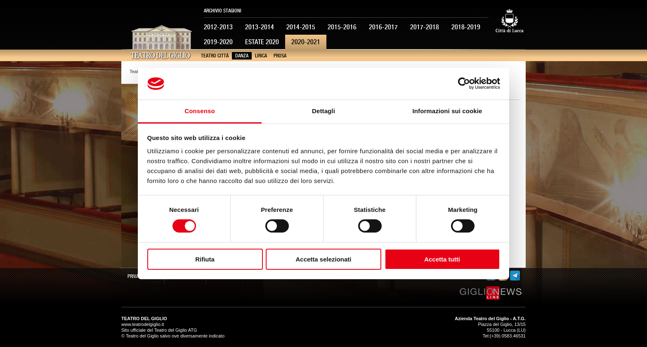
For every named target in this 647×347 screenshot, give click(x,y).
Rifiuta (205, 259)
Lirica (261, 56)
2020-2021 (305, 42)
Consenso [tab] (199, 110)
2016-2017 (383, 27)
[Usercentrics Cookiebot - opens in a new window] (464, 83)
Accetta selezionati (323, 259)
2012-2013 (218, 27)
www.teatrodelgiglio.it (142, 324)
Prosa (280, 56)
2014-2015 (300, 27)
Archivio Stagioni (222, 11)
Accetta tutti (442, 259)
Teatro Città (215, 56)
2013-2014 (259, 27)
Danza (241, 56)
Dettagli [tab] (323, 110)
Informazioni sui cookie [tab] (447, 110)
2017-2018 (424, 27)
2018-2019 (465, 27)
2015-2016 (342, 27)
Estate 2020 (262, 42)
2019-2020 (218, 42)
